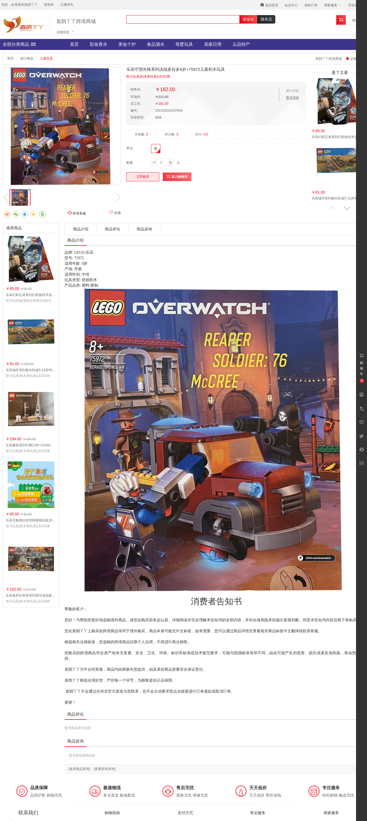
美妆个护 (127, 44)
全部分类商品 (19, 44)
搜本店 (266, 19)
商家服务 (332, 5)
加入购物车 (176, 176)
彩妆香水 (98, 44)
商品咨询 (144, 229)
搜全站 (248, 19)
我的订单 (311, 5)
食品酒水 (155, 44)
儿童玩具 (46, 58)
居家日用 (213, 44)
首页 (74, 44)
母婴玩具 (184, 44)
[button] (347, 208)
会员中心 (291, 5)
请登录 (49, 5)
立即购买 (142, 177)
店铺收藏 (354, 59)
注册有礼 (67, 5)
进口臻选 (26, 58)
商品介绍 (80, 229)
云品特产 (241, 44)
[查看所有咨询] (105, 769)
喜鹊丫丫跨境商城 (76, 21)
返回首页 (269, 4)
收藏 (115, 213)
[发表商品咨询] (79, 769)
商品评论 (112, 229)
